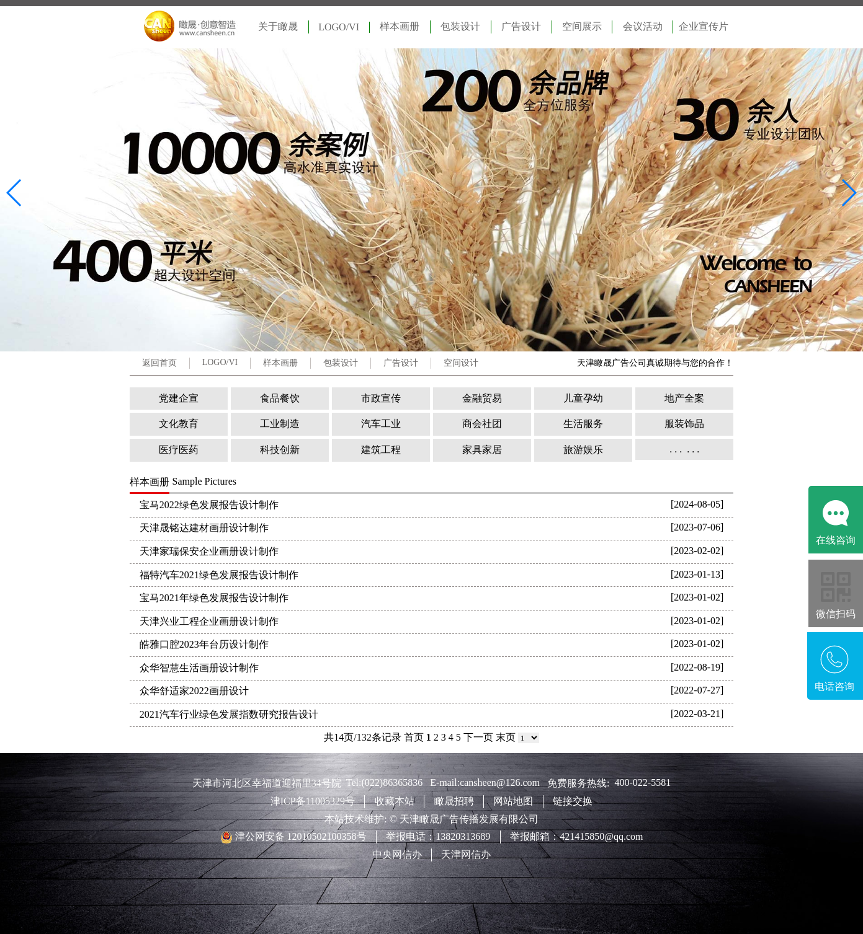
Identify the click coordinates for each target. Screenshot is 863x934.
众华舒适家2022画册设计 (194, 690)
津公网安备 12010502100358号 (300, 836)
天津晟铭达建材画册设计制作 (204, 527)
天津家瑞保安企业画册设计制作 (209, 551)
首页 (414, 737)
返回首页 (159, 363)
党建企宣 (179, 398)
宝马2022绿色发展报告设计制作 (209, 505)
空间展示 (582, 26)
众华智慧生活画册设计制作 (199, 668)
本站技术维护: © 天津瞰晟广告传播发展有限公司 (431, 819)
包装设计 (460, 26)
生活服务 (583, 423)
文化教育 (179, 423)
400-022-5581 (643, 782)
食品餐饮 (280, 398)
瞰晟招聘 (454, 801)
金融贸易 (482, 398)
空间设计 (461, 363)
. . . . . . (684, 449)
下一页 (478, 737)
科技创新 (280, 449)
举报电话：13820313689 (438, 836)
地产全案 (684, 398)
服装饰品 (684, 423)
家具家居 (482, 449)
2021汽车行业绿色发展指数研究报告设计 (229, 714)
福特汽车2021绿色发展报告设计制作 (219, 575)
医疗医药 (179, 449)
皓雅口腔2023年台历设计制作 (204, 644)
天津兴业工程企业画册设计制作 (209, 621)
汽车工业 (381, 423)
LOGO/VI (338, 27)
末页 (506, 737)
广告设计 (521, 26)
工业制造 (280, 423)
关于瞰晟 (278, 26)
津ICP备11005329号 (313, 801)
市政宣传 (381, 398)
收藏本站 (394, 801)
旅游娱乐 (583, 449)
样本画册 (399, 26)
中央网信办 (397, 854)
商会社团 (482, 423)
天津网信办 (466, 854)
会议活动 (643, 26)
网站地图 (513, 801)
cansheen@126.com (503, 782)
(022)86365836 (395, 782)
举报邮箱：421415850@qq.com (576, 836)
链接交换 (572, 801)
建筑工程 (381, 449)
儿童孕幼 (583, 398)
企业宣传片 (703, 26)
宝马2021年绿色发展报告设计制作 (214, 598)
